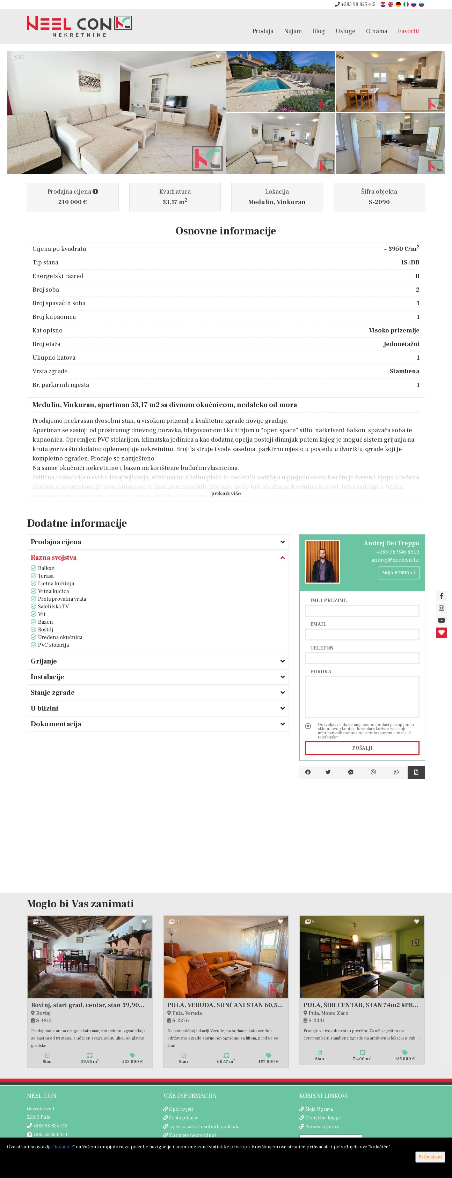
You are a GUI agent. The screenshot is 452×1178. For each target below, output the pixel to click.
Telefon (321, 648)
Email (318, 624)
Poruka (320, 671)
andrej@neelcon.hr (396, 559)
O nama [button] (376, 31)
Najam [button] (293, 31)
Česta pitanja (183, 1118)
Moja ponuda (399, 573)
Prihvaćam (430, 1157)
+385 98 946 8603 (398, 551)
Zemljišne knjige (323, 1118)
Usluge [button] (346, 31)
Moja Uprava (319, 1109)
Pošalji (362, 748)
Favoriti (409, 31)
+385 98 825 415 (355, 4)
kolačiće (63, 1147)
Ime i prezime (328, 600)
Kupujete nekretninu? (193, 1135)
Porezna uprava (322, 1127)
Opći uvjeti (181, 1109)
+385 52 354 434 (47, 1135)
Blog (318, 31)
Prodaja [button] (263, 31)
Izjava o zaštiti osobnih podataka (205, 1127)
